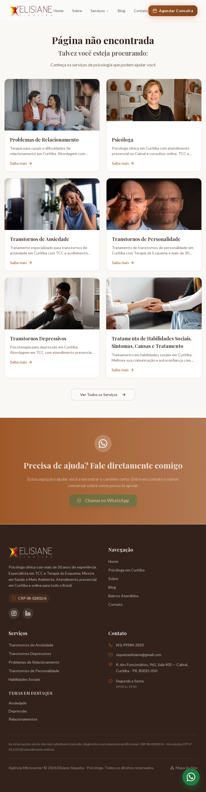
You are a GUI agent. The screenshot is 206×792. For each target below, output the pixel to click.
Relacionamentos (23, 719)
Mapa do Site (183, 767)
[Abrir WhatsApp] (191, 777)
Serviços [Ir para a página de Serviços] (100, 10)
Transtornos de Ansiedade (31, 645)
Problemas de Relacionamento (34, 662)
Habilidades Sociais (24, 679)
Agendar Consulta (173, 10)
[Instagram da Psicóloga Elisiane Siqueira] (14, 613)
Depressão (18, 711)
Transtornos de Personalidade (34, 670)
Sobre (77, 10)
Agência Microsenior (26, 767)
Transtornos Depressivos (30, 653)
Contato (141, 10)
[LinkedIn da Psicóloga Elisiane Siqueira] (28, 613)
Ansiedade (18, 703)
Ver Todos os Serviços (103, 395)
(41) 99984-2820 (130, 645)
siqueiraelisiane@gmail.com (138, 654)
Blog (121, 10)
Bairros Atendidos (123, 595)
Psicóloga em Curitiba (126, 570)
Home (59, 10)
